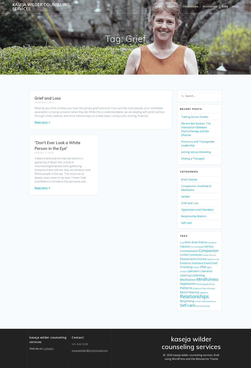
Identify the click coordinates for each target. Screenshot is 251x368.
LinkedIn (48, 348)
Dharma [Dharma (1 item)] (212, 255)
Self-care (186, 223)
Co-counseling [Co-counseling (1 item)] (196, 247)
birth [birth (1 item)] (182, 242)
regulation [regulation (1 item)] (203, 292)
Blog (225, 6)
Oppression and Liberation (197, 209)
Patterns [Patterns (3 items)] (186, 288)
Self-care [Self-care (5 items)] (187, 305)
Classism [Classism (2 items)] (185, 246)
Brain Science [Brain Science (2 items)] (199, 242)
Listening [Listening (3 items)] (198, 275)
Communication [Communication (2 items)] (189, 251)
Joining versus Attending (196, 152)
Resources (210, 6)
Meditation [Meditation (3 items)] (188, 280)
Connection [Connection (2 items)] (196, 255)
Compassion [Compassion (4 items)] (209, 250)
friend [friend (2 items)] (207, 263)
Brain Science (189, 179)
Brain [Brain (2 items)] (188, 242)
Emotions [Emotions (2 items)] (185, 263)
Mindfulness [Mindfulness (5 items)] (207, 279)
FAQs (235, 6)
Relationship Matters (193, 216)
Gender (185, 196)
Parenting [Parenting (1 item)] (201, 284)
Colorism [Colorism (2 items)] (208, 246)
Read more (41, 122)
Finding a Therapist (193, 158)
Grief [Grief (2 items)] (214, 263)
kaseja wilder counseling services (41, 7)
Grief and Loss (48, 98)
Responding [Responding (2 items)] (187, 301)
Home (158, 6)
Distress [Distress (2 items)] (202, 259)
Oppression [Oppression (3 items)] (188, 284)
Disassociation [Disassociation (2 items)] (188, 259)
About (171, 6)
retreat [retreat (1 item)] (198, 301)
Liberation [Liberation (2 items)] (194, 271)
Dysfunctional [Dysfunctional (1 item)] (213, 259)
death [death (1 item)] (205, 255)
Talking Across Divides (194, 117)
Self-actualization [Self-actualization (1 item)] (208, 301)
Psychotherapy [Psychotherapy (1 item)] (209, 288)
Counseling (190, 6)
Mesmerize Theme (207, 359)
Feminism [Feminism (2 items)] (197, 263)
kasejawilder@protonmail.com (90, 350)
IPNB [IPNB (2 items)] (203, 267)
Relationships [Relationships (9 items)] (194, 296)
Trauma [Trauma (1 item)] (206, 306)
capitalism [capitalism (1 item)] (212, 242)
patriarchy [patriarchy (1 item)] (210, 284)
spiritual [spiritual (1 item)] (199, 306)
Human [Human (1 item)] (196, 267)
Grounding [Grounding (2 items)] (186, 267)
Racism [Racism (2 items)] (184, 292)
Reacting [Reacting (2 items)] (194, 292)
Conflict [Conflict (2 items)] (184, 255)
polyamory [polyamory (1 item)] (197, 288)
